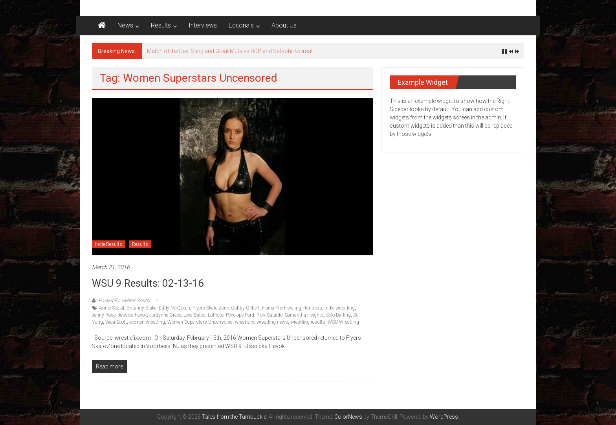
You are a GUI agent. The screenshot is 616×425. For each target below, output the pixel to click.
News (125, 25)
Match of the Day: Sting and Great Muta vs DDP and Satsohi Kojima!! (230, 51)
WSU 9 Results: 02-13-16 (148, 283)
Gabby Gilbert (245, 308)
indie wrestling (339, 308)
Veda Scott (116, 322)
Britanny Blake (141, 308)
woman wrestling (147, 322)
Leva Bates (194, 315)
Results (161, 25)
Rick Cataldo (269, 315)
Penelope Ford (240, 315)
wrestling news (272, 322)
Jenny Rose (104, 315)
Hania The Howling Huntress (292, 308)
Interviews (203, 25)
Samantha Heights (304, 315)
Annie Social (111, 308)
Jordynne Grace (165, 315)
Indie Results (108, 244)
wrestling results (307, 322)
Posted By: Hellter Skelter (124, 300)
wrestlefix (244, 322)
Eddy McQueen (174, 308)
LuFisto (216, 315)
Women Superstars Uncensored (200, 322)
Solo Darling (338, 315)
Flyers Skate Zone (210, 308)
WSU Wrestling (343, 322)
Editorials (241, 25)
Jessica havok (132, 315)
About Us (284, 25)
